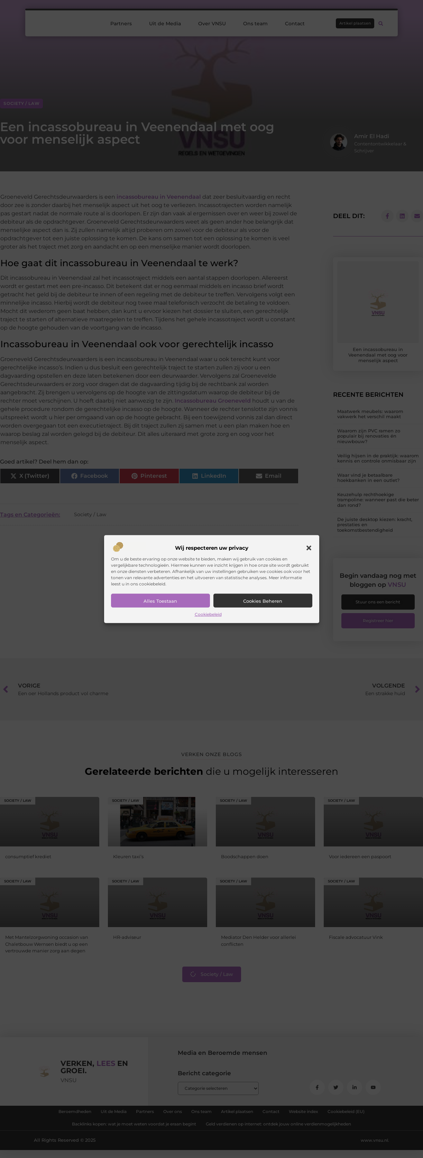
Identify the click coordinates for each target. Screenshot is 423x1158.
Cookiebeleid (208, 614)
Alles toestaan (160, 601)
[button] (308, 548)
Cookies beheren (262, 601)
